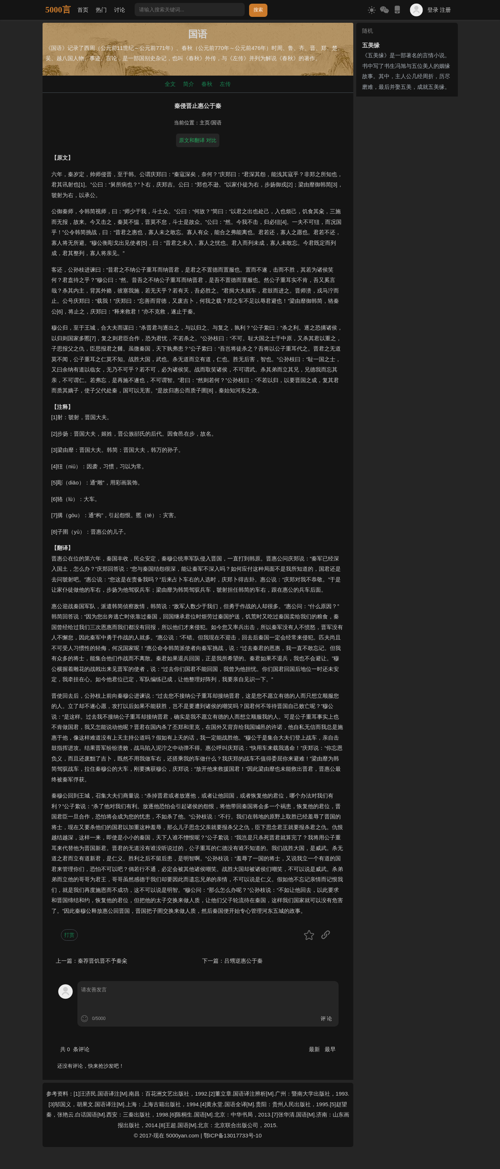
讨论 (119, 10)
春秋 (206, 84)
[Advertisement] (407, 209)
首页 (82, 10)
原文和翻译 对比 (197, 140)
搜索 (258, 9)
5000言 (58, 9)
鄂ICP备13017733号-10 (233, 1135)
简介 (188, 84)
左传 (225, 84)
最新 (315, 1049)
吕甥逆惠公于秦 (243, 961)
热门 (101, 10)
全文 (170, 84)
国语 (216, 123)
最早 (330, 1049)
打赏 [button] (69, 935)
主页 (205, 123)
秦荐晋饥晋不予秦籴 (102, 961)
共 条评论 (75, 1049)
